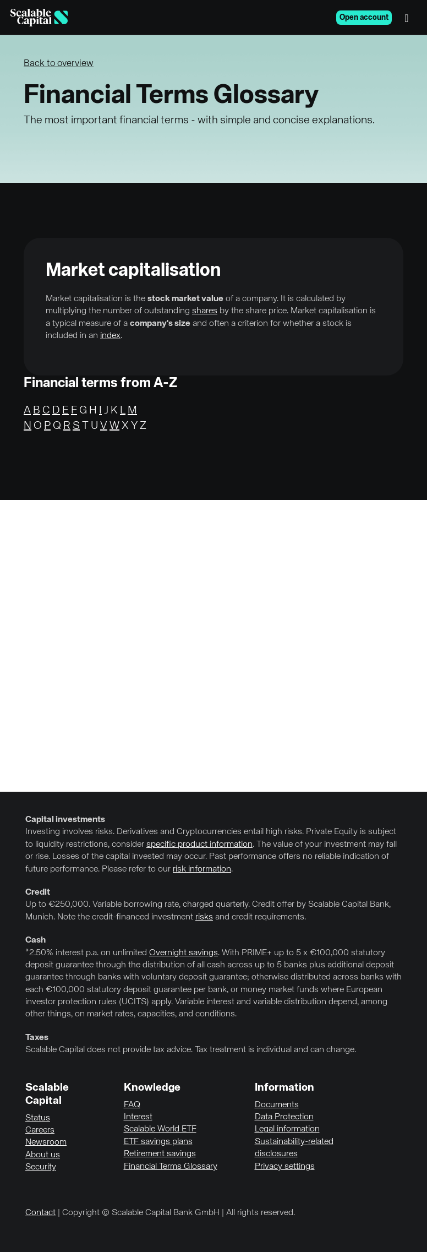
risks (204, 917)
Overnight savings (183, 953)
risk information (202, 869)
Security (40, 1167)
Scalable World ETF (160, 1129)
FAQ (132, 1105)
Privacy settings (285, 1166)
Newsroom (46, 1142)
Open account (364, 17)
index (110, 335)
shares (204, 311)
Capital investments (65, 819)
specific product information (199, 844)
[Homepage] (39, 17)
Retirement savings (160, 1154)
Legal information (287, 1129)
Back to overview (59, 63)
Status (37, 1118)
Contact (40, 1213)
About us (42, 1155)
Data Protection (284, 1117)
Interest (138, 1117)
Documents (277, 1105)
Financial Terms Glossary (170, 1166)
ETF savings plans (158, 1141)
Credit (37, 892)
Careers (39, 1130)
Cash (35, 940)
